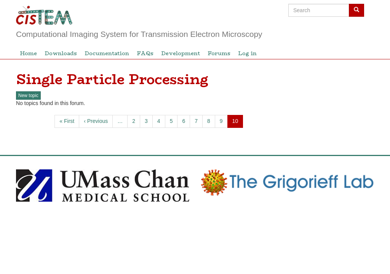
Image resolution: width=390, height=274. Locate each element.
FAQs (145, 53)
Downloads (61, 53)
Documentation (107, 53)
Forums (219, 53)
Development (180, 53)
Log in (247, 53)
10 (237, 123)
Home (28, 53)
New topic (28, 95)
